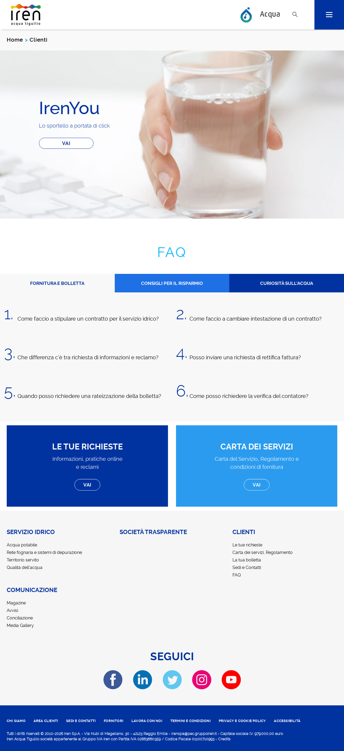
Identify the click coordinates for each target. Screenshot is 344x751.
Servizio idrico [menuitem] (31, 532)
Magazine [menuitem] (16, 602)
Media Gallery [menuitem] (20, 625)
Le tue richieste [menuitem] (247, 544)
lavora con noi (146, 721)
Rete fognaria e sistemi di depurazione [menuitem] (44, 552)
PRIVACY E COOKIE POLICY (242, 721)
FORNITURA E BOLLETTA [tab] (57, 283)
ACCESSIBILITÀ (287, 721)
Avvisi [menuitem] (12, 610)
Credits (224, 739)
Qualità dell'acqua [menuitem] (24, 567)
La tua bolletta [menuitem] (246, 560)
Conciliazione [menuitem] (20, 618)
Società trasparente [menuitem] (153, 532)
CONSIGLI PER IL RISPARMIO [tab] (172, 283)
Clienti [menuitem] (243, 532)
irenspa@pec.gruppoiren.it (194, 733)
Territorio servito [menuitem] (23, 560)
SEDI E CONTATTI (81, 721)
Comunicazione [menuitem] (32, 590)
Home (15, 40)
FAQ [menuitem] (236, 575)
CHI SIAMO (16, 721)
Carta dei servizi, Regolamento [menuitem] (262, 552)
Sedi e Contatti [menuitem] (246, 567)
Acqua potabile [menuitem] (22, 544)
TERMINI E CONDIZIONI (190, 721)
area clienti (46, 721)
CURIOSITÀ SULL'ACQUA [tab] (286, 283)
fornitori (113, 721)
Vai (66, 143)
